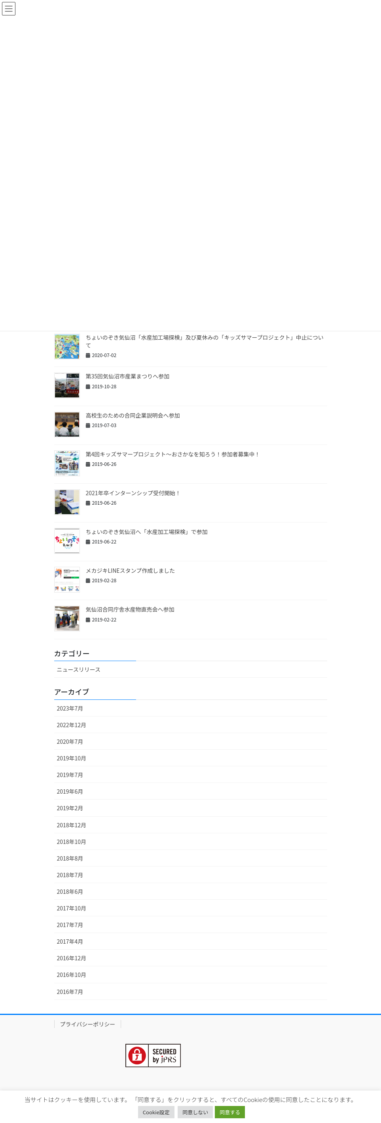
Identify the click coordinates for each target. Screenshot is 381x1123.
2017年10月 (72, 908)
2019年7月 (70, 775)
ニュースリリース (79, 669)
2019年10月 (72, 758)
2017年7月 (70, 925)
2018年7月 (70, 875)
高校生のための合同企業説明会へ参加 (133, 415)
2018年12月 (72, 825)
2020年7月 (70, 741)
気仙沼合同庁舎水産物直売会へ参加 (130, 609)
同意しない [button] (195, 1112)
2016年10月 (72, 975)
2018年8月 (70, 858)
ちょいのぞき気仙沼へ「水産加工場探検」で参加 (147, 532)
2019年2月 (70, 808)
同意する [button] (230, 1112)
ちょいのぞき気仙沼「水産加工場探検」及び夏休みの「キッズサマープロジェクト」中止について (205, 341)
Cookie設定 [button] (156, 1112)
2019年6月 (70, 791)
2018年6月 (70, 891)
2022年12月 (72, 725)
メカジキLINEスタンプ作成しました (130, 570)
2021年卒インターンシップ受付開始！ (133, 493)
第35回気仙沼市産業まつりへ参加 (128, 376)
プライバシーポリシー (88, 1024)
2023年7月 (70, 708)
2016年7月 (70, 992)
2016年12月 (72, 958)
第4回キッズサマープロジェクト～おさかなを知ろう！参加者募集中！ (173, 454)
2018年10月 (72, 842)
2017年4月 (70, 941)
